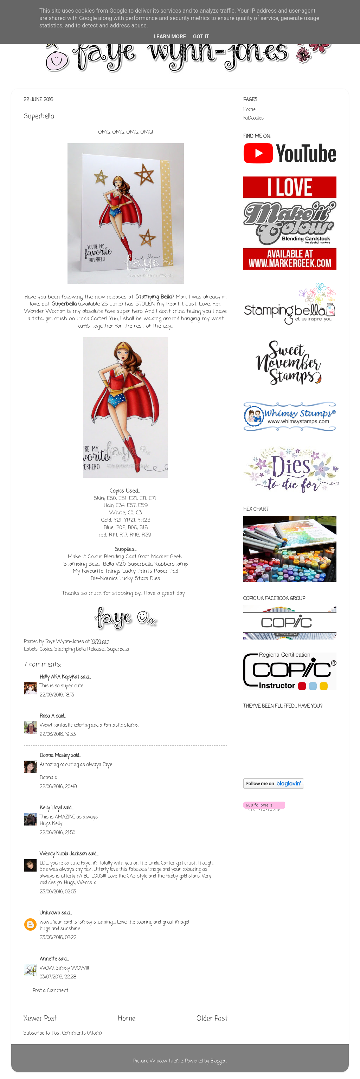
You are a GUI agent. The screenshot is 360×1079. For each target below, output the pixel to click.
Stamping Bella (153, 297)
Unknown (50, 913)
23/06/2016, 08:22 (58, 938)
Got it (201, 36)
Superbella (64, 304)
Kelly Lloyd (51, 808)
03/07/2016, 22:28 (58, 977)
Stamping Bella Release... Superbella (91, 649)
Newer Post (40, 1019)
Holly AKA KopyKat (59, 677)
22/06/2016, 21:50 (57, 833)
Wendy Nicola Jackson (63, 854)
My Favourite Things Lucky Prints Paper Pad (125, 571)
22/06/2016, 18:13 (57, 695)
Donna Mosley (55, 755)
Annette (48, 959)
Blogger (218, 1061)
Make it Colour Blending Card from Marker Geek (125, 557)
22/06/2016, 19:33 (58, 734)
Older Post (212, 1019)
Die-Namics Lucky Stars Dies (125, 579)
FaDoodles (253, 118)
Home (126, 1019)
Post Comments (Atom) (77, 1033)
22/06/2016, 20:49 (58, 787)
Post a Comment (50, 991)
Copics (46, 649)
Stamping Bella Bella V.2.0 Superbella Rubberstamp (125, 564)
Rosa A (47, 716)
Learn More (170, 36)
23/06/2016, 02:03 (58, 892)
